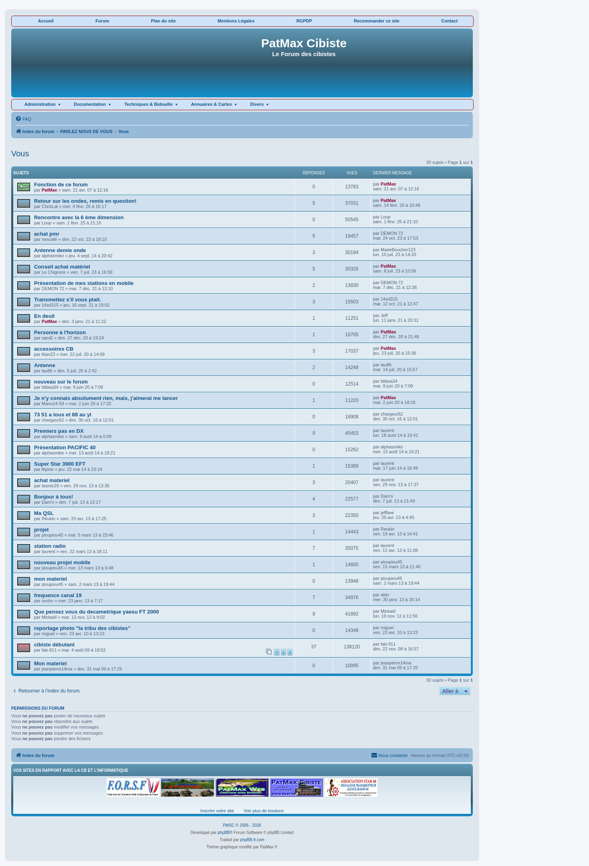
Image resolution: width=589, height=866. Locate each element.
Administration (40, 104)
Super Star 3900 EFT (59, 464)
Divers (257, 104)
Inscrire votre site (217, 810)
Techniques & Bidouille (148, 104)
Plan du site (163, 20)
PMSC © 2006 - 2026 (242, 825)
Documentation (90, 104)
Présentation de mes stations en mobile (83, 283)
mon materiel (50, 579)
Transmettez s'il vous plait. (67, 300)
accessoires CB (53, 349)
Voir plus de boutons (264, 810)
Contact (449, 20)
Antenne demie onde (60, 250)
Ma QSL (44, 513)
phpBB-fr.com (252, 840)
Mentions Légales (236, 20)
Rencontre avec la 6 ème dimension (79, 217)
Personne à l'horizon (60, 332)
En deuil (44, 316)
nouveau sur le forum (61, 382)
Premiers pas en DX (59, 431)
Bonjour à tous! (53, 497)
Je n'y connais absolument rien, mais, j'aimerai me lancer (106, 398)
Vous (20, 153)
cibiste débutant (54, 645)
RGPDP (304, 20)
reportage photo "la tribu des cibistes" (82, 628)
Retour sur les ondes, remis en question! (85, 201)
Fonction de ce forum (61, 185)
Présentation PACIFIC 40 (65, 447)
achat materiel (52, 480)
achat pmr (46, 234)
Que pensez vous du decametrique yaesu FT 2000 (96, 612)
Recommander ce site (376, 20)
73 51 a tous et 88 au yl (62, 415)
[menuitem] (23, 119)
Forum (102, 20)
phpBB (224, 832)
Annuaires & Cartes (211, 104)
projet (41, 530)
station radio (50, 546)
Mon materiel (50, 663)
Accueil (46, 20)
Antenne (44, 365)
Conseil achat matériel (62, 267)
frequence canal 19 (58, 595)
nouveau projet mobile (62, 562)
